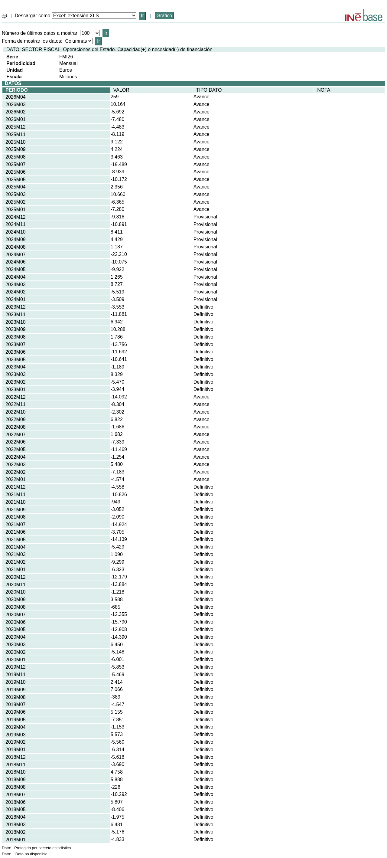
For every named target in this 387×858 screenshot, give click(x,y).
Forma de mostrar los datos (31, 41)
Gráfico (164, 15)
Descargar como (32, 15)
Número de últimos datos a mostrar (39, 33)
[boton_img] (4, 16)
